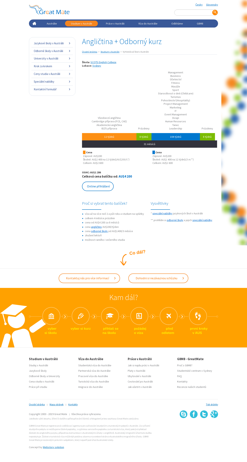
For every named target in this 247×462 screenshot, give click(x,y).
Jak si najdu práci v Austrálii (143, 365)
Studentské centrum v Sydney (194, 370)
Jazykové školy (38, 370)
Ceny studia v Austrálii (52, 74)
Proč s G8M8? (184, 365)
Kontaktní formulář (52, 89)
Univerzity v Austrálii (52, 58)
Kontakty (182, 381)
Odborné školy (37, 376)
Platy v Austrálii (136, 370)
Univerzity (54, 376)
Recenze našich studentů (191, 386)
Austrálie (52, 23)
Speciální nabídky (52, 81)
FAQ (179, 376)
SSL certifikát (204, 426)
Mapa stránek (56, 404)
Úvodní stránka (89, 51)
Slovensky (212, 4)
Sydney (96, 65)
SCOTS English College (103, 62)
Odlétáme (177, 23)
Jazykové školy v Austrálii (52, 43)
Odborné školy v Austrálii (52, 51)
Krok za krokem (52, 66)
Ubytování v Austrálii (139, 376)
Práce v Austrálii (115, 23)
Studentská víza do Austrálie (94, 365)
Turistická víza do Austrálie (93, 381)
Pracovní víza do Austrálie (93, 376)
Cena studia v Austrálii (41, 381)
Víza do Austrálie (147, 23)
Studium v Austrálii (81, 23)
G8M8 (200, 23)
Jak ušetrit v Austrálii (140, 386)
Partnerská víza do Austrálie (94, 370)
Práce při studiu (38, 386)
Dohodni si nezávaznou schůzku (160, 278)
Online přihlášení (98, 186)
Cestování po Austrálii (140, 381)
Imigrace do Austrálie (90, 386)
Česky (199, 4)
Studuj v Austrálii (38, 365)
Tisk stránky (212, 404)
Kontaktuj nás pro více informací (91, 278)
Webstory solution (53, 447)
